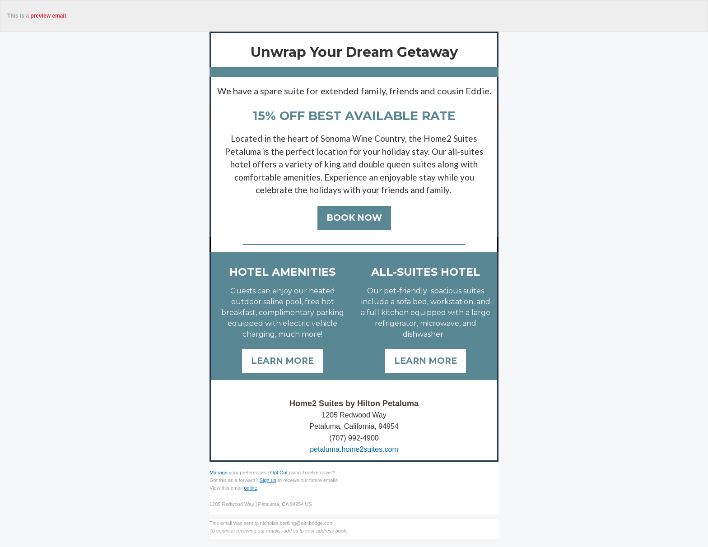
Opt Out (279, 472)
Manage (219, 472)
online (250, 488)
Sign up (268, 480)
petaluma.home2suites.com (354, 449)
